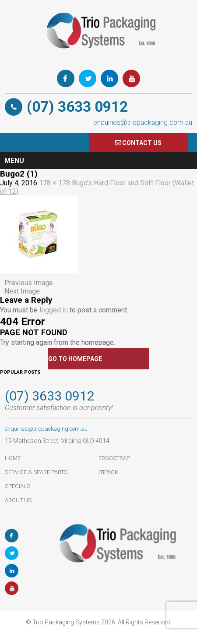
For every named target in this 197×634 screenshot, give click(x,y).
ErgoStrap (114, 458)
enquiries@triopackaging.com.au (142, 122)
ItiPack (108, 472)
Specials (17, 486)
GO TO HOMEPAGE (75, 358)
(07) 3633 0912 (77, 106)
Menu (14, 160)
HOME (13, 458)
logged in (53, 310)
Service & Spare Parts (36, 472)
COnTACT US (142, 142)
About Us (18, 500)
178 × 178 (54, 183)
